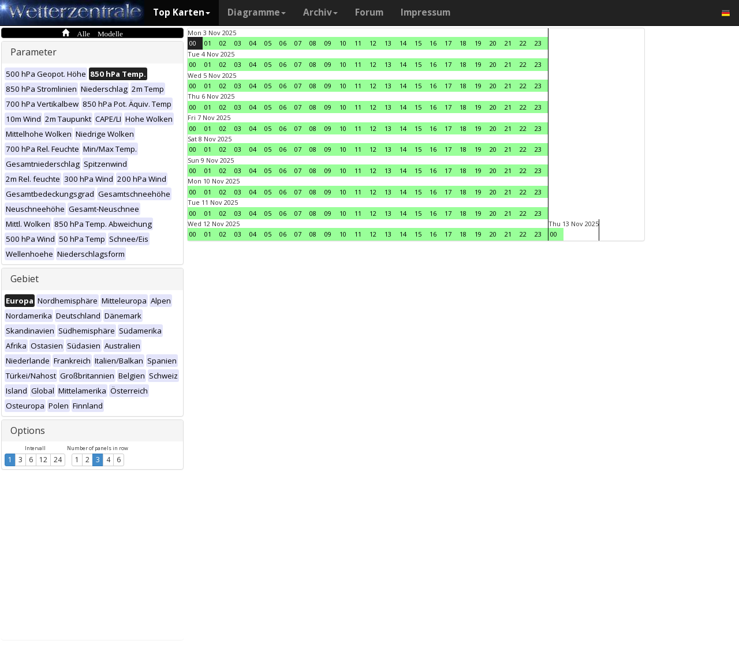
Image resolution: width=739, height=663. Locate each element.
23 (538, 43)
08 (312, 43)
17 (448, 43)
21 (508, 43)
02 (222, 43)
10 (342, 43)
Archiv (320, 12)
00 (192, 43)
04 (252, 43)
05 (267, 43)
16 (433, 43)
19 (478, 43)
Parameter (33, 52)
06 (282, 43)
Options (27, 430)
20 (493, 43)
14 (403, 43)
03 (237, 43)
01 (207, 43)
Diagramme (256, 12)
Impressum (425, 12)
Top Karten (181, 12)
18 (463, 43)
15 (418, 43)
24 (58, 460)
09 (327, 43)
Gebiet (24, 278)
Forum (369, 12)
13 (388, 43)
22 (523, 43)
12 (43, 460)
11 (357, 43)
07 (297, 43)
